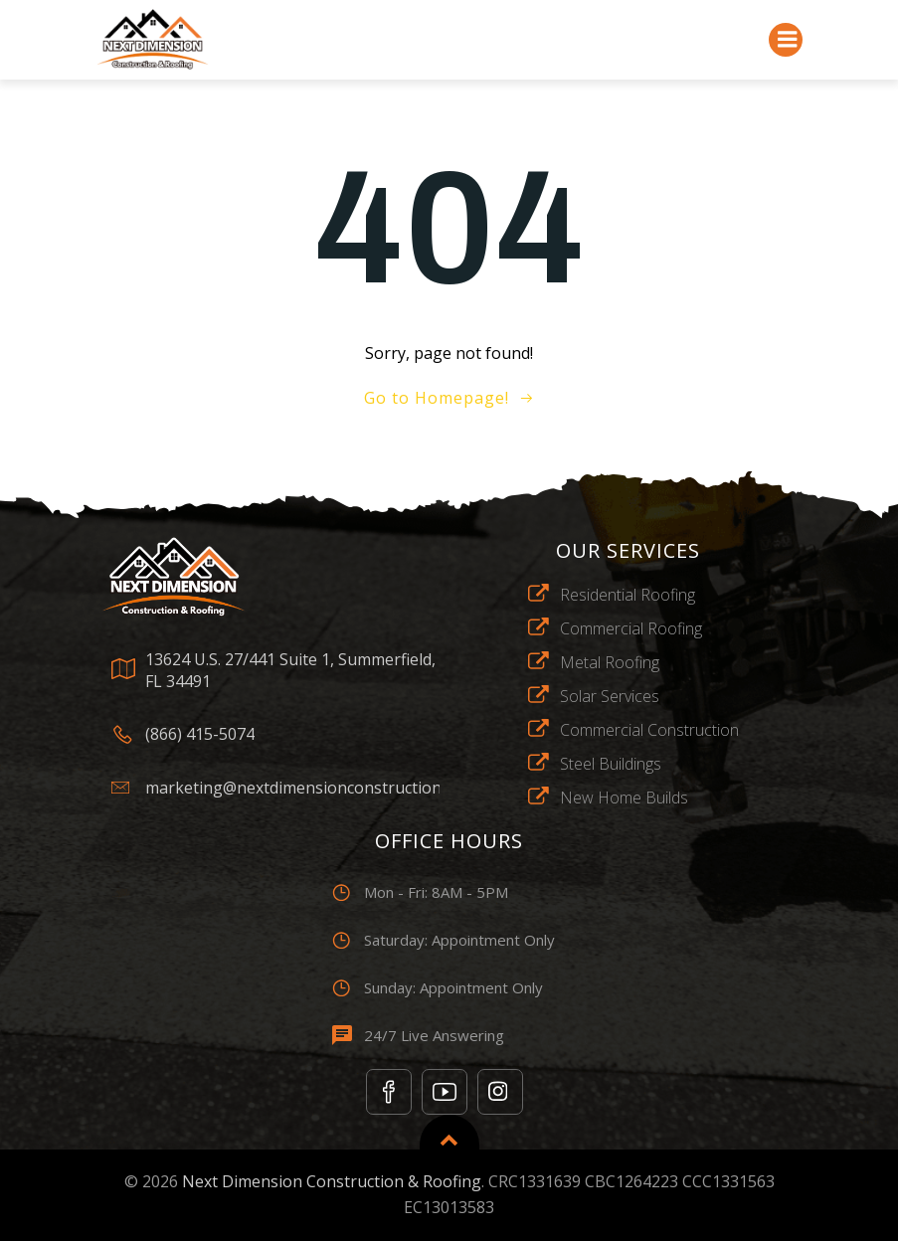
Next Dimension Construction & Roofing (331, 1181)
